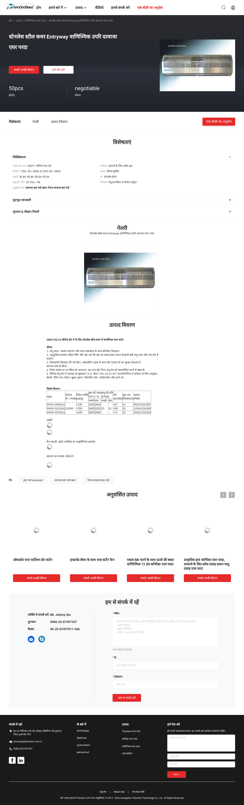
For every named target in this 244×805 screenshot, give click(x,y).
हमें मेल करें (58, 70)
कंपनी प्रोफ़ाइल (83, 731)
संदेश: (117, 613)
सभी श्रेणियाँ (127, 753)
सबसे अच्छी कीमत (24, 70)
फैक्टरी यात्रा (82, 738)
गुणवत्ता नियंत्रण (83, 745)
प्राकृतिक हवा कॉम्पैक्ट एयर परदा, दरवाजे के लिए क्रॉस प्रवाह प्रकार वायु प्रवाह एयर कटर (206, 564)
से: (115, 657)
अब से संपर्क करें (127, 698)
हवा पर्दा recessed (33, 480)
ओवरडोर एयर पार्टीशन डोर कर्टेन (32, 560)
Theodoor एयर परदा (131, 731)
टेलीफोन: (118, 676)
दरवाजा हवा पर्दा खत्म (64, 480)
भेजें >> (176, 774)
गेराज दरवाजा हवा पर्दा (98, 480)
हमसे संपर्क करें (83, 752)
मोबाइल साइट (119, 792)
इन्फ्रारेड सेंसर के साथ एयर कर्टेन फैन (92, 560)
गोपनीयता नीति (138, 792)
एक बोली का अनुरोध (219, 121)
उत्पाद (19, 20)
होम (10, 20)
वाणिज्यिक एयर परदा (35, 20)
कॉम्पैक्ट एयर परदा (129, 739)
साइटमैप (103, 792)
